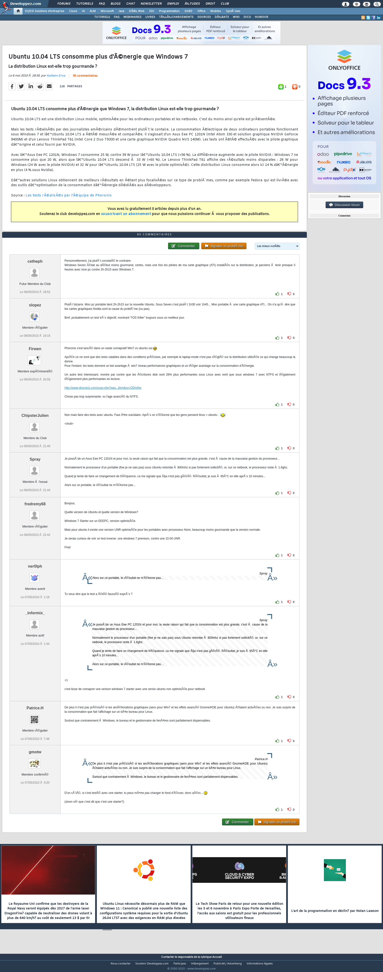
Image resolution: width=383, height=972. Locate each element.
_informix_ (35, 622)
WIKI (236, 17)
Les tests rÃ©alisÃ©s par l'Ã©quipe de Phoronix (69, 198)
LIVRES (150, 17)
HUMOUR (261, 17)
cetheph (35, 270)
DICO (247, 17)
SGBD (188, 11)
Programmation (169, 11)
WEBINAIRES (132, 17)
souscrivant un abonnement (126, 217)
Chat (130, 4)
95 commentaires (85, 79)
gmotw (35, 761)
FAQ (101, 4)
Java (121, 11)
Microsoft (107, 11)
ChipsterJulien (35, 425)
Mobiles (215, 11)
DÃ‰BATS (222, 17)
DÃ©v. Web (136, 11)
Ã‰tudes (192, 4)
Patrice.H (35, 717)
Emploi (173, 4)
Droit (210, 4)
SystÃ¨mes (233, 11)
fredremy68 (34, 513)
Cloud (73, 11)
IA (83, 11)
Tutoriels (85, 4)
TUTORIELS (102, 17)
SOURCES (204, 17)
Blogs (115, 4)
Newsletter (151, 4)
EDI (151, 11)
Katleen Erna (56, 79)
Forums (64, 4)
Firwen (35, 358)
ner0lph (35, 575)
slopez (35, 314)
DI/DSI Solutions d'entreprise (44, 11)
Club (224, 4)
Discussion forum (344, 205)
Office (201, 11)
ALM (93, 11)
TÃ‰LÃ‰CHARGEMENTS (176, 17)
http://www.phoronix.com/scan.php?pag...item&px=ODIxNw (102, 397)
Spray (35, 468)
